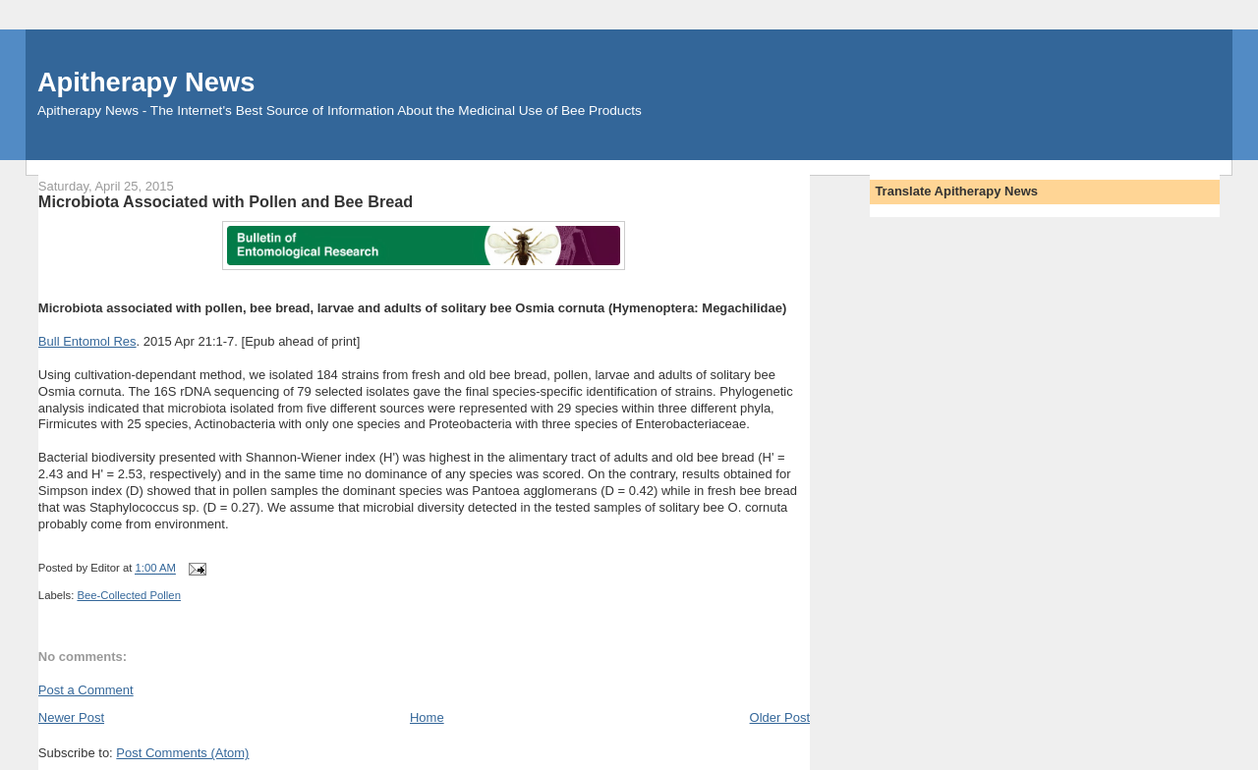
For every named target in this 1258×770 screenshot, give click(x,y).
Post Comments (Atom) (182, 752)
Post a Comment (86, 690)
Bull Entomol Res (87, 341)
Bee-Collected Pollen (129, 595)
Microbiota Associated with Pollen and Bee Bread (225, 201)
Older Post (780, 717)
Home (427, 717)
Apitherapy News (146, 82)
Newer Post (71, 717)
